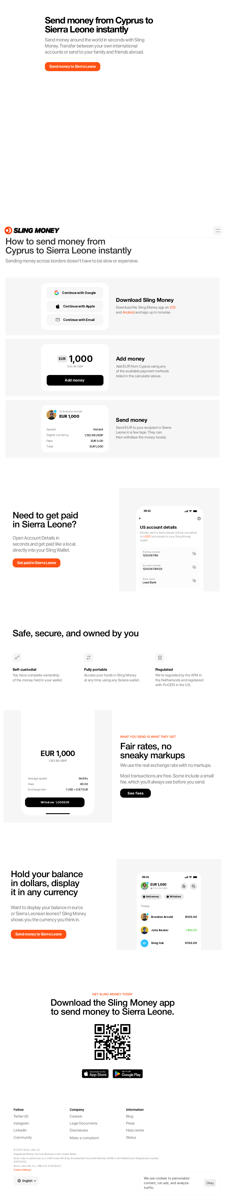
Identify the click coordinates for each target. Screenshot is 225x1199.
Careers (76, 1116)
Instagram (22, 1123)
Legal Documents (83, 1123)
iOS (172, 307)
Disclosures (79, 1130)
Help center (135, 1130)
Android (129, 312)
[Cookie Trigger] (22, 1170)
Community (23, 1137)
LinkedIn (20, 1130)
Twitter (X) (21, 1116)
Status (131, 1137)
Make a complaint (84, 1138)
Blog (129, 1116)
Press (130, 1123)
